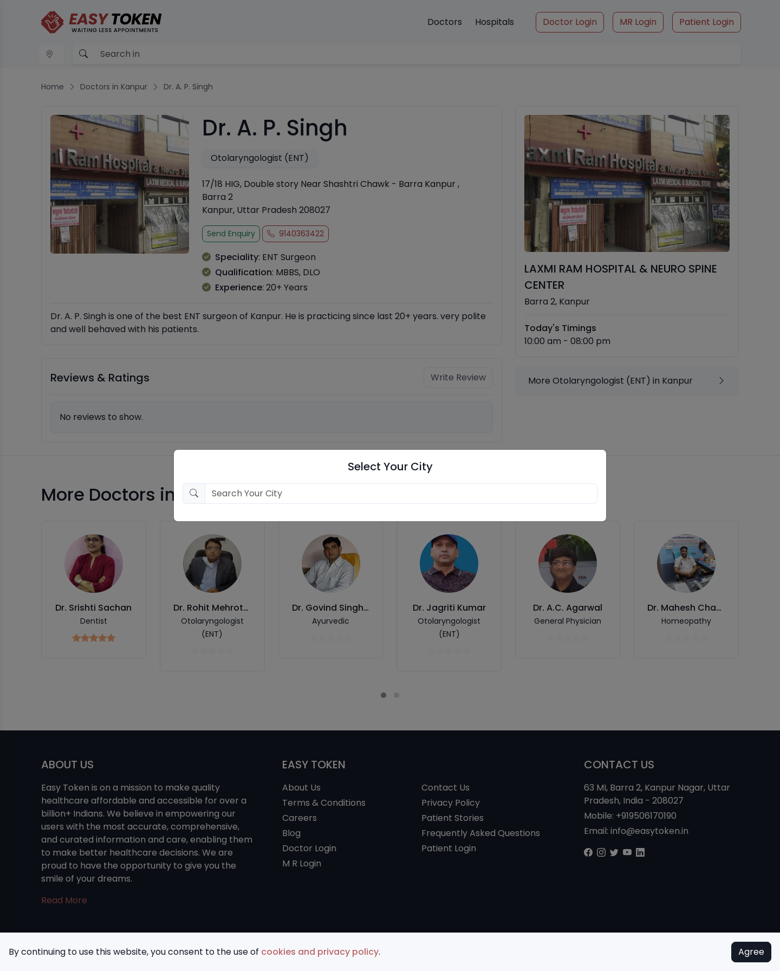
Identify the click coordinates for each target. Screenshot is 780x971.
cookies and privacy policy (320, 952)
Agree (751, 952)
